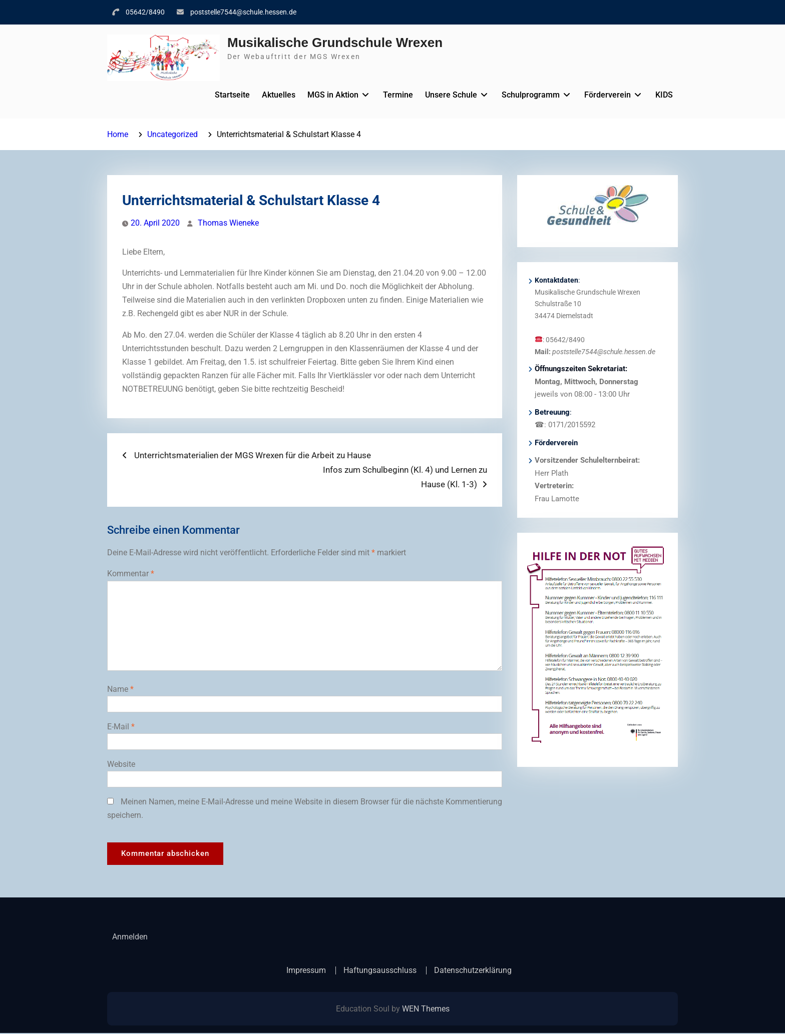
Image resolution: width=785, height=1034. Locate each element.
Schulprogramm (531, 95)
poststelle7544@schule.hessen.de (243, 12)
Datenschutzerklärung (473, 971)
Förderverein (607, 95)
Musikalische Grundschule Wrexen (335, 42)
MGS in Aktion (332, 95)
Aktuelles (278, 95)
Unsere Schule (451, 95)
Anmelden (130, 937)
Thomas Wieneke (228, 223)
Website (121, 764)
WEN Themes (426, 1009)
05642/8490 (145, 12)
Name (120, 689)
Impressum (306, 971)
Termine (398, 95)
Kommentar (130, 573)
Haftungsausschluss (380, 971)
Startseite (232, 95)
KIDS (664, 95)
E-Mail (121, 726)
